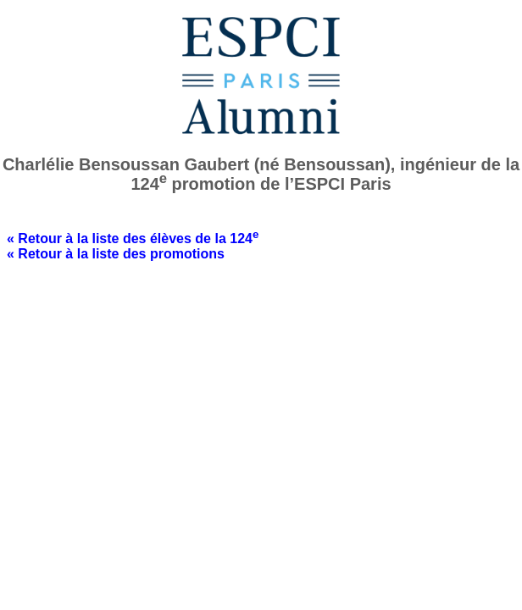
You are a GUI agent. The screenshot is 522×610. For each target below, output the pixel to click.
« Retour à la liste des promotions (116, 254)
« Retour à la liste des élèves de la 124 (132, 238)
